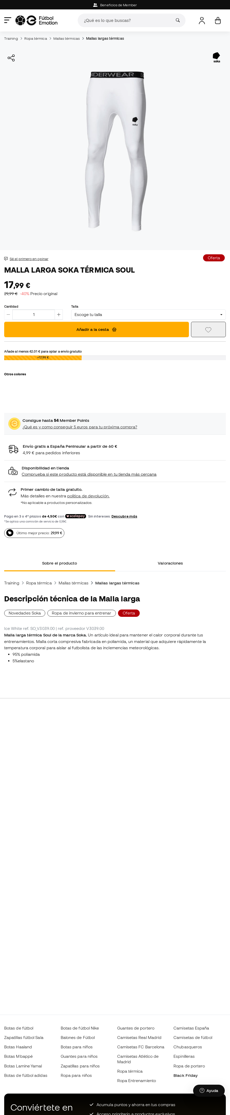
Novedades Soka (25, 613)
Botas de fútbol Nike (80, 1028)
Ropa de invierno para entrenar (81, 613)
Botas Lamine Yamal (23, 1066)
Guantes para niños (79, 1056)
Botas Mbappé (18, 1056)
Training (11, 38)
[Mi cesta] (218, 20)
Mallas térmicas (66, 38)
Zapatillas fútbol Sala (23, 1037)
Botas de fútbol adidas (25, 1075)
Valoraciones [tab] (170, 563)
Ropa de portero (189, 1066)
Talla (74, 306)
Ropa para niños (76, 1075)
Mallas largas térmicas (105, 38)
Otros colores (15, 374)
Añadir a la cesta (96, 329)
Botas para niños (77, 1046)
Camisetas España (191, 1028)
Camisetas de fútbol (192, 1037)
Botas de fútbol (18, 1028)
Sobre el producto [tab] (59, 563)
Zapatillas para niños (80, 1066)
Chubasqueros (187, 1046)
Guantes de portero (135, 1028)
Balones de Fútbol (78, 1037)
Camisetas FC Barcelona (141, 1046)
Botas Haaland (18, 1046)
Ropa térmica (35, 38)
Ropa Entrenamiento (136, 1080)
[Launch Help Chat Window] (209, 1091)
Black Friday (185, 1075)
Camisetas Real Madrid (139, 1037)
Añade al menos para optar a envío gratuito (43, 351)
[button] (115, 471)
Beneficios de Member (115, 5)
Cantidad (11, 306)
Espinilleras (184, 1056)
